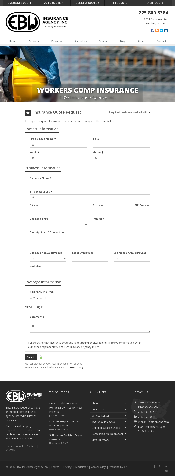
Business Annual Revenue (46, 252)
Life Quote (121, 3)
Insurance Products (109, 421)
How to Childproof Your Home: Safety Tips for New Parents (66, 409)
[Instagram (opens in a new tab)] (166, 30)
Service (103, 41)
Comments (37, 316)
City (34, 205)
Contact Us (109, 409)
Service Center (109, 415)
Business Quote (87, 3)
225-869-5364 (147, 411)
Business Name (41, 178)
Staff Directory (109, 440)
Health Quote (155, 3)
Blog (122, 41)
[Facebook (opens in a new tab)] (152, 30)
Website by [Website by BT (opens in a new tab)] (118, 467)
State (98, 205)
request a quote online (19, 430)
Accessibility (98, 467)
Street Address (41, 191)
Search (55, 467)
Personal (34, 41)
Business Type (39, 218)
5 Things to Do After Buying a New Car (66, 439)
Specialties (80, 41)
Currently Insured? (42, 292)
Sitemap (10, 449)
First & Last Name (43, 139)
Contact (161, 41)
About (141, 41)
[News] (157, 30)
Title (96, 139)
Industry (98, 218)
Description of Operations (47, 232)
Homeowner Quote (20, 3)
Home (12, 41)
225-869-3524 (147, 416)
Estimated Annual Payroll (130, 252)
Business (56, 41)
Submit (31, 357)
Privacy (67, 467)
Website (35, 266)
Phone (98, 152)
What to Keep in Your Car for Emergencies (66, 425)
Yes (34, 298)
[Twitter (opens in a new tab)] (161, 30)
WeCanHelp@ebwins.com (153, 421)
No (43, 298)
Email (34, 152)
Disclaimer (81, 467)
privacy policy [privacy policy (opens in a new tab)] (76, 367)
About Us (109, 403)
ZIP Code (142, 205)
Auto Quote (53, 3)
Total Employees (83, 252)
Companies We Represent (109, 433)
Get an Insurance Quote (109, 427)
